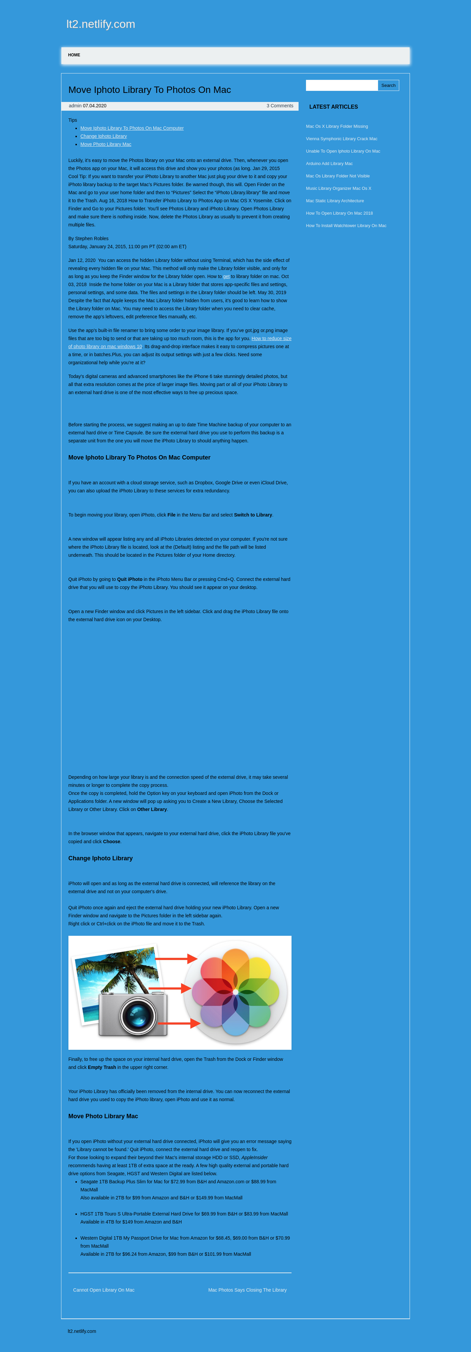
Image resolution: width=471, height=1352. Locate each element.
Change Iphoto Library (104, 136)
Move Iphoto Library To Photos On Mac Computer (132, 128)
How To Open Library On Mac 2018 (339, 213)
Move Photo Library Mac (106, 144)
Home (74, 55)
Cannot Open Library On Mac (104, 1290)
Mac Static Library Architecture (335, 200)
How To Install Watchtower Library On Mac (346, 225)
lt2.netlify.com (100, 23)
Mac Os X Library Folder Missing (337, 126)
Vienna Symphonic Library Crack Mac (341, 138)
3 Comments (280, 105)
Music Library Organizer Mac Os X (338, 188)
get (226, 276)
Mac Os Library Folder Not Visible (338, 175)
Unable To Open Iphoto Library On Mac (343, 151)
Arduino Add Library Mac (329, 163)
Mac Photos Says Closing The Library (247, 1290)
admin (76, 105)
